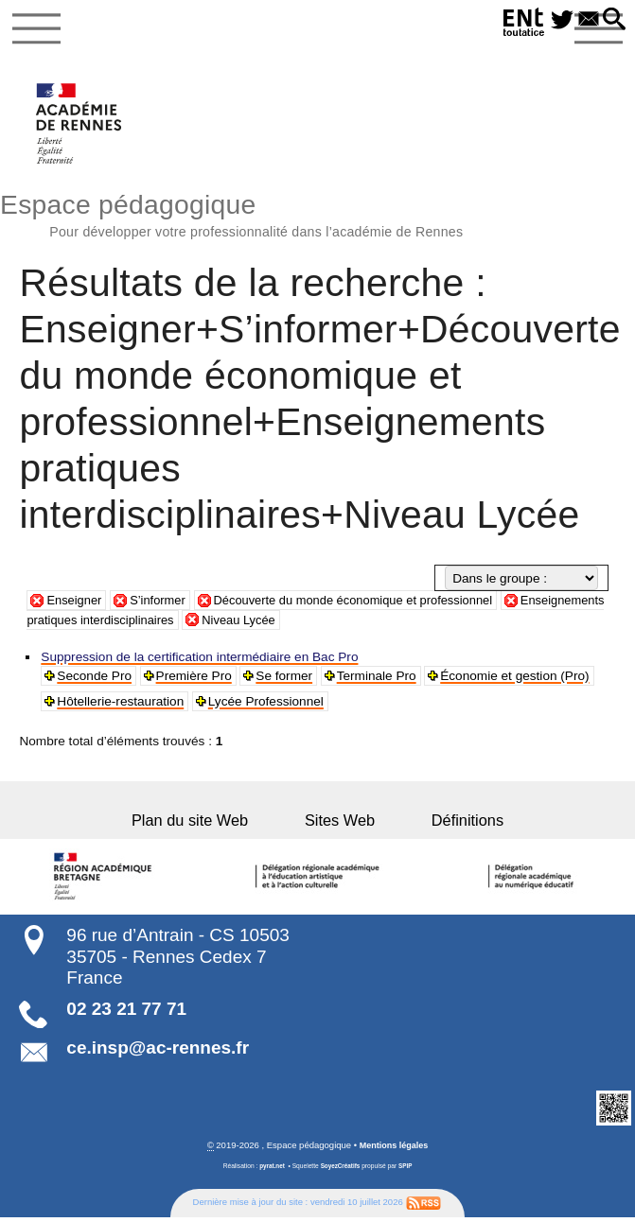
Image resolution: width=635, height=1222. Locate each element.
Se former (285, 679)
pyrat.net (270, 1170)
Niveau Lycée (361, 624)
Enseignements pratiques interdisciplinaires (170, 624)
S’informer (162, 605)
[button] (612, 20)
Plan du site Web (210, 823)
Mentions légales (394, 1150)
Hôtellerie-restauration (121, 705)
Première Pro (195, 679)
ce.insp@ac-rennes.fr (157, 1052)
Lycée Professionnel (267, 705)
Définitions (446, 823)
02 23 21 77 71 (126, 1012)
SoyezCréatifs (341, 1170)
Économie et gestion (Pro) (516, 679)
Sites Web (340, 823)
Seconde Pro (95, 679)
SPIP (407, 1170)
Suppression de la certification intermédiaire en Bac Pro (200, 661)
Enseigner (75, 605)
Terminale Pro (377, 679)
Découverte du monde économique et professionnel (367, 605)
